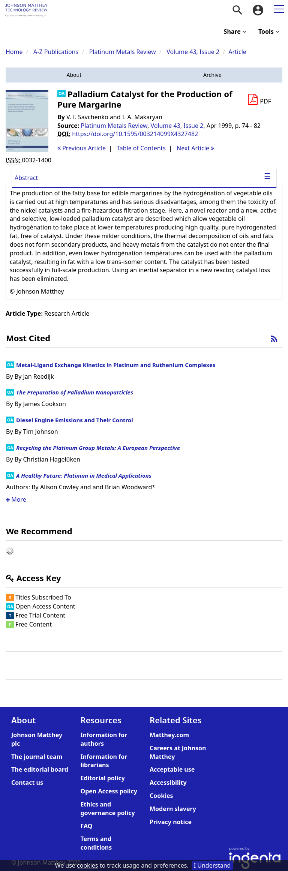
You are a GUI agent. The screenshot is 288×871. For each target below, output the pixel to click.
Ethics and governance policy (108, 808)
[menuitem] (237, 10)
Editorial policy (103, 778)
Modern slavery (173, 809)
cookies (87, 865)
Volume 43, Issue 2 (193, 52)
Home (14, 52)
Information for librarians (104, 761)
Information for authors (104, 739)
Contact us (27, 782)
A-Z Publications (55, 52)
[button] (74, 74)
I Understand (212, 865)
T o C (141, 148)
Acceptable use (172, 769)
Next (195, 148)
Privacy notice (171, 822)
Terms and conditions (96, 843)
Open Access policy (109, 791)
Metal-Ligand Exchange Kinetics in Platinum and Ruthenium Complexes (115, 365)
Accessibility (168, 782)
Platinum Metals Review (122, 52)
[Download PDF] (259, 100)
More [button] (16, 499)
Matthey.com (169, 735)
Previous (81, 148)
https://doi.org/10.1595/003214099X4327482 (135, 134)
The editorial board (39, 769)
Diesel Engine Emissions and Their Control (74, 420)
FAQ (87, 826)
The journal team (36, 757)
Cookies (161, 796)
